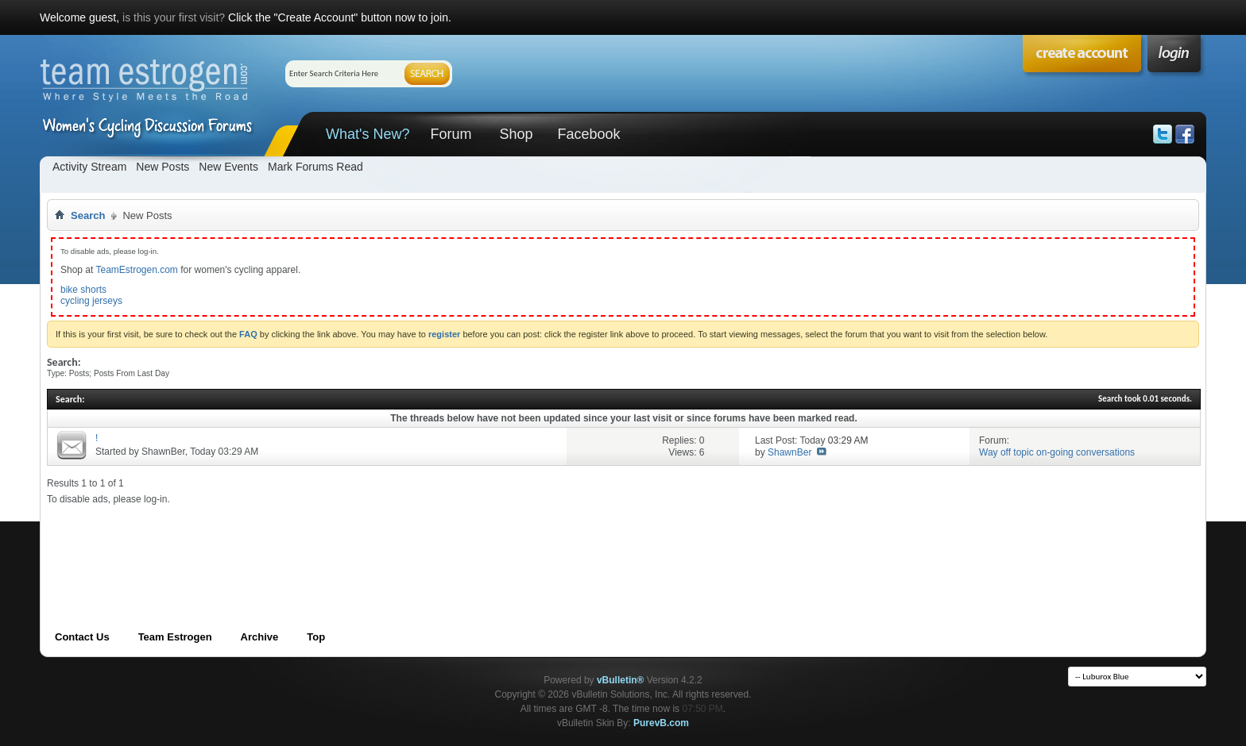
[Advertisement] (336, 541)
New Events (228, 166)
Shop (515, 134)
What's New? (367, 134)
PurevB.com (661, 723)
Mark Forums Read (315, 166)
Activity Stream (89, 166)
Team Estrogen (175, 637)
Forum (450, 134)
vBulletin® (620, 680)
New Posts (162, 166)
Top (316, 637)
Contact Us (82, 637)
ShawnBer (163, 451)
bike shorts (83, 289)
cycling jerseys (91, 300)
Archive (260, 637)
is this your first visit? (173, 17)
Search (88, 215)
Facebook (588, 134)
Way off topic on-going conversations (1057, 452)
